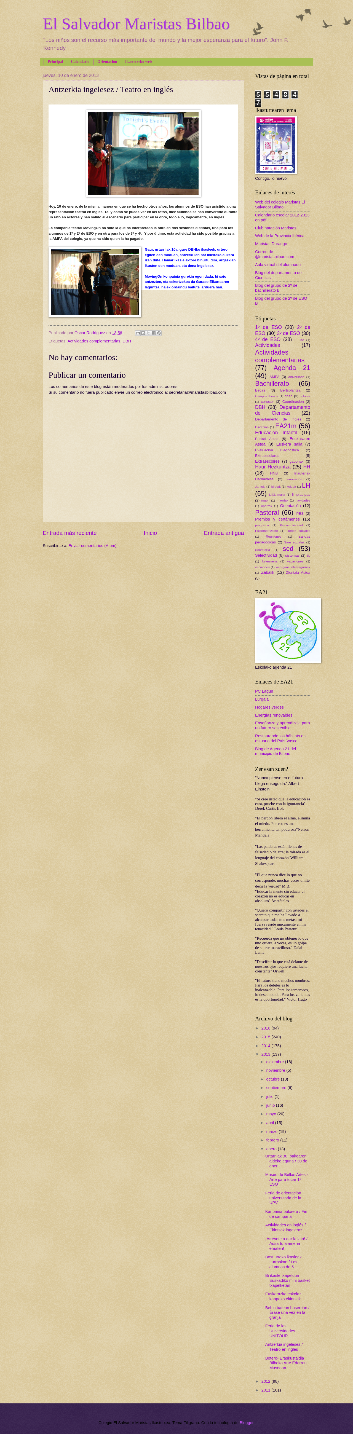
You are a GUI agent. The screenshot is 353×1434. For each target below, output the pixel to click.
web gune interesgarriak (293, 567)
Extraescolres (267, 461)
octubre (273, 1079)
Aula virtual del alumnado (278, 264)
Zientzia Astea (298, 572)
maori (265, 500)
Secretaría (262, 549)
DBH (126, 341)
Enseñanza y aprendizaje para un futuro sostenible (282, 725)
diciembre (275, 1062)
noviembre (276, 1070)
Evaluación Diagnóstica (277, 450)
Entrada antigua (224, 533)
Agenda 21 (292, 367)
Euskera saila (289, 444)
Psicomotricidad (291, 525)
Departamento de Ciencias (282, 410)
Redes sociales (298, 530)
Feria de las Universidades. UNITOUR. (280, 1331)
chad (289, 396)
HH (306, 467)
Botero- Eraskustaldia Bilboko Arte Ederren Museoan (286, 1363)
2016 (266, 1028)
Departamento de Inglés (278, 419)
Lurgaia (262, 699)
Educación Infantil (276, 432)
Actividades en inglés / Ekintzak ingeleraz (285, 1227)
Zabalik (267, 572)
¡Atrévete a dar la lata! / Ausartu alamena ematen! (286, 1244)
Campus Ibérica (266, 396)
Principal (55, 62)
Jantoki (260, 486)
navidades (302, 500)
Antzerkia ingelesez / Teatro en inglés (284, 1347)
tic (308, 555)
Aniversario (296, 377)
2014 (266, 1046)
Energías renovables (273, 715)
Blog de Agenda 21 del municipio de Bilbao (275, 751)
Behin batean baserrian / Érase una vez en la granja (287, 1313)
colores (305, 396)
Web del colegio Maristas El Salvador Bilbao (280, 204)
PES (300, 513)
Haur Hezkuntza (273, 467)
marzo (272, 1131)
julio (270, 1096)
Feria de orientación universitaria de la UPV (283, 1198)
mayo (271, 1114)
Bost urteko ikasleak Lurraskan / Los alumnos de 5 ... (283, 1262)
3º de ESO (288, 333)
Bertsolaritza (290, 390)
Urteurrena (269, 561)
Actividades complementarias (94, 341)
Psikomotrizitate (266, 530)
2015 (266, 1037)
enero (272, 1149)
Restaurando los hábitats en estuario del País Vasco (280, 738)
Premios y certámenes (277, 519)
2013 (266, 1054)
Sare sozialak (294, 542)
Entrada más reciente (70, 533)
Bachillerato (272, 383)
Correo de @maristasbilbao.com (274, 254)
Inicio (150, 533)
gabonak (297, 461)
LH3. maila (277, 494)
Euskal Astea (267, 439)
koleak (291, 486)
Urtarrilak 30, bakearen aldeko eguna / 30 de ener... (286, 1161)
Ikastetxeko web (138, 62)
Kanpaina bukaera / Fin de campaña (286, 1214)
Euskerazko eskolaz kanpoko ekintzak (283, 1296)
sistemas (292, 555)
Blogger (246, 1422)
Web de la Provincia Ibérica (279, 236)
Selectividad (266, 555)
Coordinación (293, 402)
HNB (274, 473)
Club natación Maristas (275, 228)
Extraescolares (267, 456)
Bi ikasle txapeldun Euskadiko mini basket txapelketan (287, 1280)
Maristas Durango (271, 244)
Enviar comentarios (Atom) (92, 545)
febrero (273, 1140)
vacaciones (295, 561)
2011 (266, 1390)
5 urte (299, 340)
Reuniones (273, 536)
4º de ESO (267, 339)
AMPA (274, 377)
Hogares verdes (269, 707)
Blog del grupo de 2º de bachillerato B (276, 288)
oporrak (266, 506)
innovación (294, 479)
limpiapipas (301, 494)
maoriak (282, 500)
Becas (260, 390)
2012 (266, 1381)
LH (306, 485)
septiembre (276, 1087)
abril (270, 1123)
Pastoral (267, 512)
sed (288, 548)
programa (262, 525)
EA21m (285, 426)
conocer (267, 402)
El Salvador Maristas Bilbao (136, 24)
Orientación (107, 62)
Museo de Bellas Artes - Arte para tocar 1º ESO (286, 1179)
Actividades (267, 345)
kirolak (276, 486)
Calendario (80, 62)
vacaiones (262, 567)
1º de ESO (268, 327)
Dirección (262, 427)
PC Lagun (264, 691)
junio (271, 1105)
